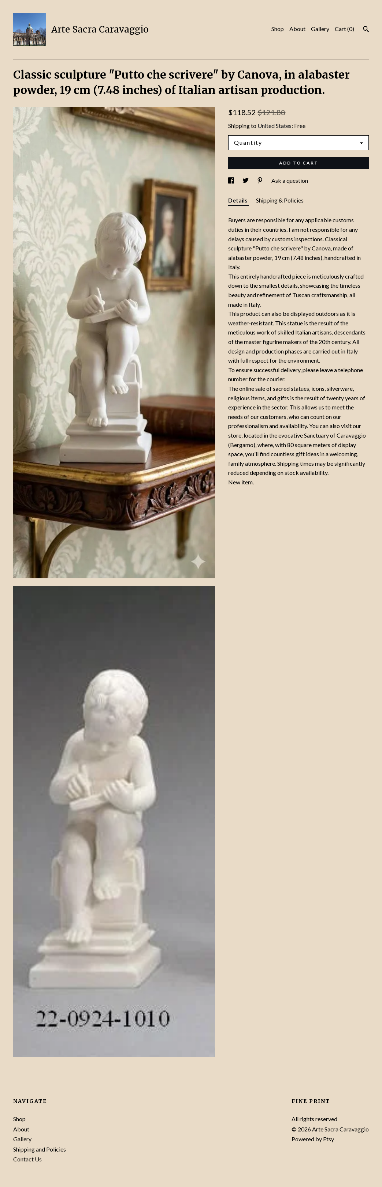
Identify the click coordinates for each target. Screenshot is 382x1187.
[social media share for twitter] (246, 180)
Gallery (320, 28)
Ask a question (289, 180)
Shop (277, 28)
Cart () (344, 28)
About (297, 28)
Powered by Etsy (313, 1138)
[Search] (366, 30)
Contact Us (27, 1159)
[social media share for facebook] (231, 180)
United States (274, 125)
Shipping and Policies (39, 1149)
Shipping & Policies (280, 200)
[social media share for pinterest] (260, 180)
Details (238, 200)
